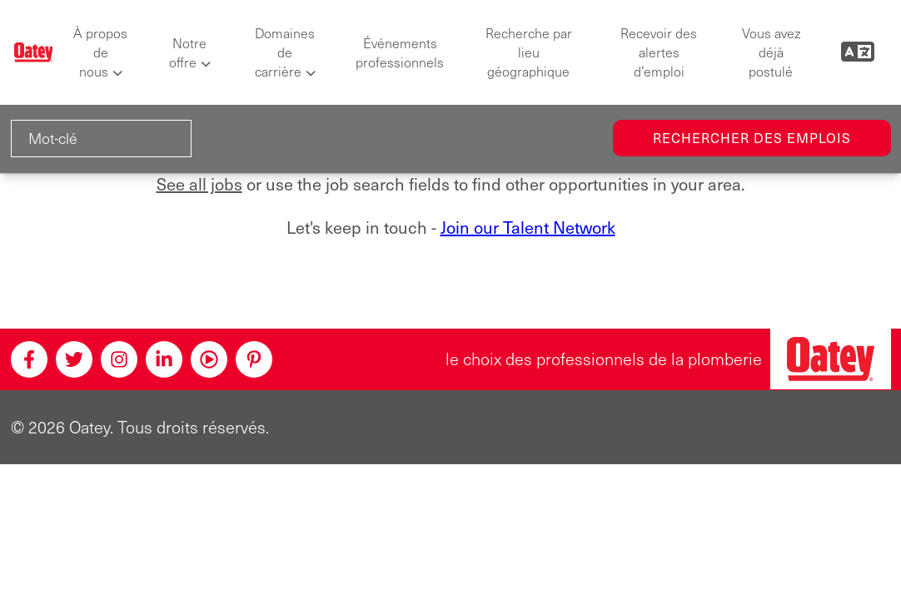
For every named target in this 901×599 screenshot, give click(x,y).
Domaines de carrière (285, 52)
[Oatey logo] (33, 52)
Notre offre (188, 52)
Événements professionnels (400, 52)
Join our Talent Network (528, 227)
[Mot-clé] (101, 138)
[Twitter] (74, 359)
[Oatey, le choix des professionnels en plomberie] (830, 359)
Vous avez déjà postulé (771, 52)
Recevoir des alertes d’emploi (658, 52)
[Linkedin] (164, 359)
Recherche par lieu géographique (528, 52)
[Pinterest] (254, 359)
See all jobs (199, 184)
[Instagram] (119, 359)
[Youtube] (209, 359)
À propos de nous (100, 52)
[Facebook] (29, 359)
